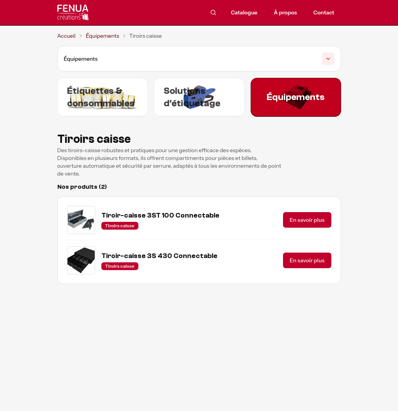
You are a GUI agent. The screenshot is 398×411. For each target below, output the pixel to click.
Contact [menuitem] (323, 12)
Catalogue (244, 12)
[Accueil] (94, 12)
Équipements (102, 35)
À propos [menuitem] (285, 12)
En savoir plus (307, 219)
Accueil (66, 35)
